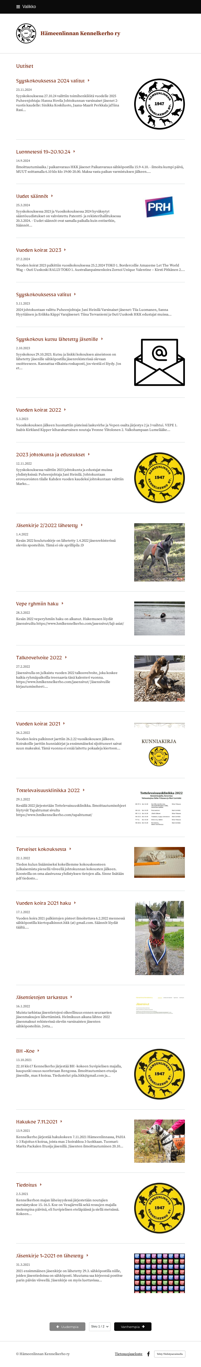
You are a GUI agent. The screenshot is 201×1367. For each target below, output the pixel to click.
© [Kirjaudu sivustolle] (18, 1354)
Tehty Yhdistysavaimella (170, 1354)
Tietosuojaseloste (128, 1354)
